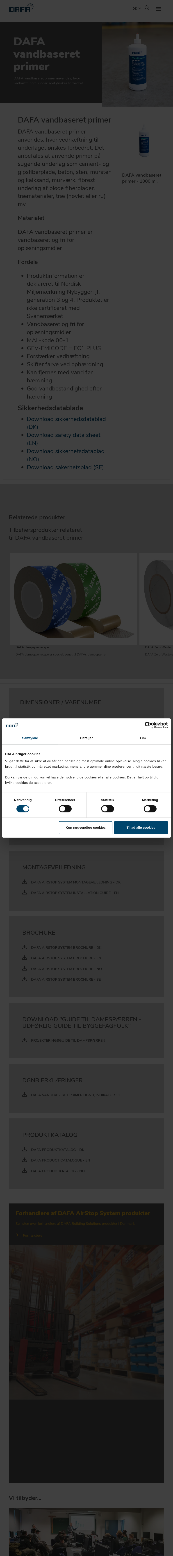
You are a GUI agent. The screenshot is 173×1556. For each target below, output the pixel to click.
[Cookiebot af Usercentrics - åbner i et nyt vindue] (148, 725)
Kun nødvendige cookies (86, 827)
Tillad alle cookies (141, 827)
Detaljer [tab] (86, 738)
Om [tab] (143, 738)
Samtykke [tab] (30, 738)
